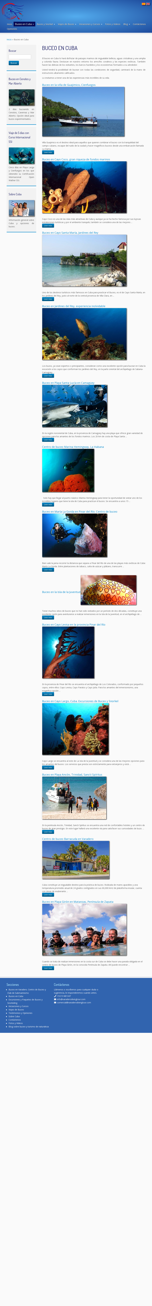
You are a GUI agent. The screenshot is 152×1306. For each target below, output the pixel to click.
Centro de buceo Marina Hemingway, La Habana (73, 447)
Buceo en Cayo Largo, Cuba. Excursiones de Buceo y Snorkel (80, 701)
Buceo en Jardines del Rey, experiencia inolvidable (73, 306)
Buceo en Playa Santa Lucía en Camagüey (68, 383)
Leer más (48, 152)
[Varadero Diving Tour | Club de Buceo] (18, 11)
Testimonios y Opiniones (20, 1013)
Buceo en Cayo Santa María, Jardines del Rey (70, 232)
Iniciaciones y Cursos (90, 24)
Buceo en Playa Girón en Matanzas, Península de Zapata (77, 901)
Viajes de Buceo (67, 24)
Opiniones (12, 28)
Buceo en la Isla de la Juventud (61, 592)
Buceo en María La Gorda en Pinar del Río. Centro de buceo (79, 511)
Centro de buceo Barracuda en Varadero (68, 839)
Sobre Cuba (14, 1016)
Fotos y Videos (112, 24)
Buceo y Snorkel (46, 24)
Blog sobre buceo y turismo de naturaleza (29, 1026)
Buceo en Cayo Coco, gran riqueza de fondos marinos (76, 159)
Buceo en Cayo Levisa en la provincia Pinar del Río (73, 624)
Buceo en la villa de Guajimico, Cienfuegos (69, 85)
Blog (126, 24)
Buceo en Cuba (24, 24)
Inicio (9, 24)
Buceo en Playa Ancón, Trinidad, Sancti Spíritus (72, 774)
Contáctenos (139, 24)
